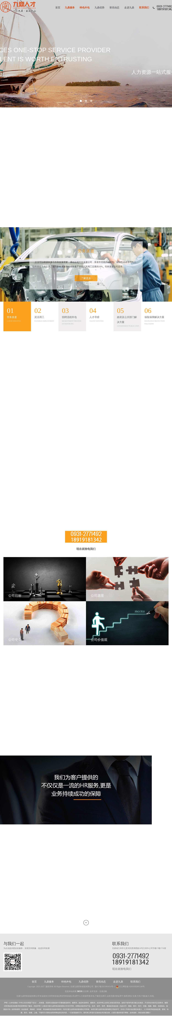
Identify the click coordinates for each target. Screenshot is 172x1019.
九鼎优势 (99, 7)
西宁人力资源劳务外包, (85, 996)
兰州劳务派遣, (53, 996)
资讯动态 (114, 7)
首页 (57, 7)
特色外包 (85, 7)
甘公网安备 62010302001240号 (130, 987)
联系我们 (144, 7)
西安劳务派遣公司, (67, 996)
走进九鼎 (129, 7)
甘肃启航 (103, 991)
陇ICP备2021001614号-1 (105, 987)
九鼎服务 (70, 7)
